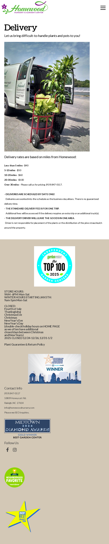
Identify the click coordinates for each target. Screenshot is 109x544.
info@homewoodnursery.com (19, 407)
